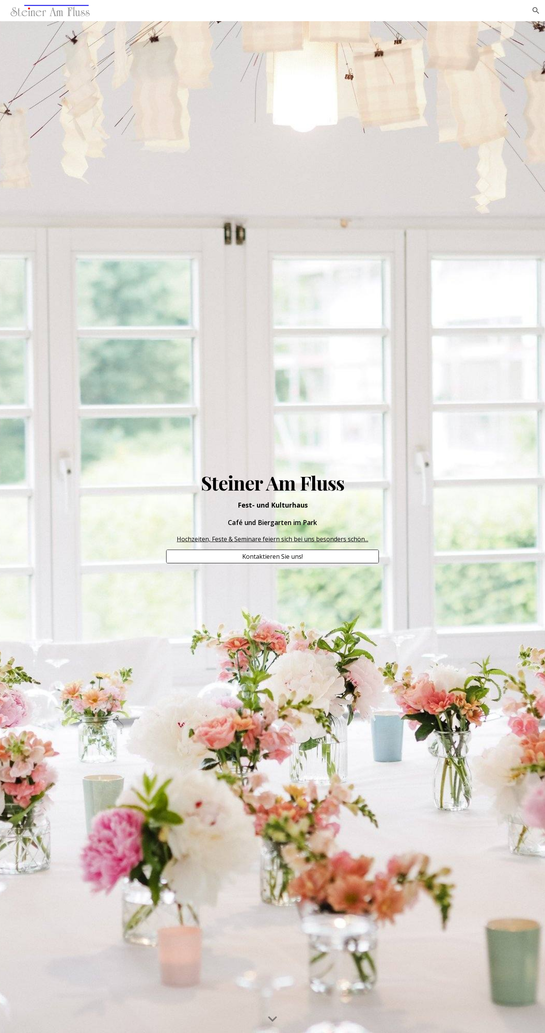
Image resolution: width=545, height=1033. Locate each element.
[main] (272, 508)
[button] (536, 11)
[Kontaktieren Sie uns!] (272, 556)
